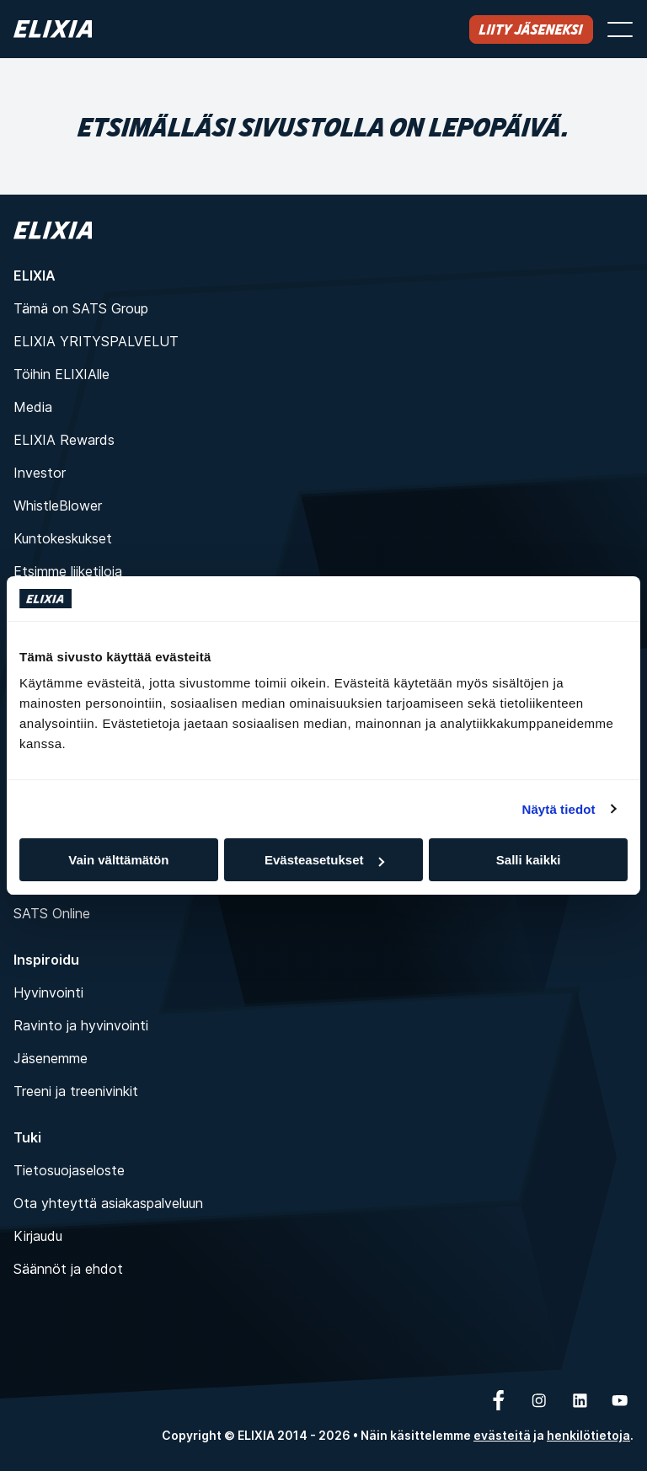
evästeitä (502, 1435)
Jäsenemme (50, 1058)
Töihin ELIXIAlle (61, 374)
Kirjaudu (37, 1236)
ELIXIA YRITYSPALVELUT (96, 341)
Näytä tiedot (559, 809)
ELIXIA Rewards (64, 439)
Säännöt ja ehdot (68, 1268)
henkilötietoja (588, 1435)
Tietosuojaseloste (69, 1170)
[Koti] (52, 29)
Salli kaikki (528, 860)
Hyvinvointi (48, 992)
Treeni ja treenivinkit (75, 1091)
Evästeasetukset (324, 860)
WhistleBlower (57, 505)
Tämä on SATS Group (80, 308)
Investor (39, 472)
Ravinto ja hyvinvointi (80, 1025)
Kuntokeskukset (62, 538)
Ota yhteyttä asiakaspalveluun (108, 1203)
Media (32, 407)
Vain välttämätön (118, 860)
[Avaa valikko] (620, 29)
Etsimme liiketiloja (67, 571)
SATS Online (51, 913)
